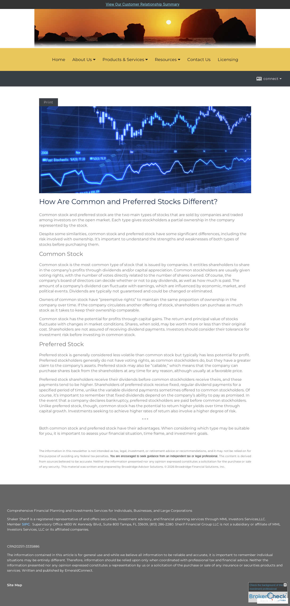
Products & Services (123, 59)
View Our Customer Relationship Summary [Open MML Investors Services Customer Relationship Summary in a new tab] (143, 4)
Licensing (228, 59)
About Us (82, 59)
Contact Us (199, 59)
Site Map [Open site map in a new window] (14, 585)
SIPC (26, 524)
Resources (166, 59)
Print (48, 102)
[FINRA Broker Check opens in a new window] (268, 592)
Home (58, 59)
